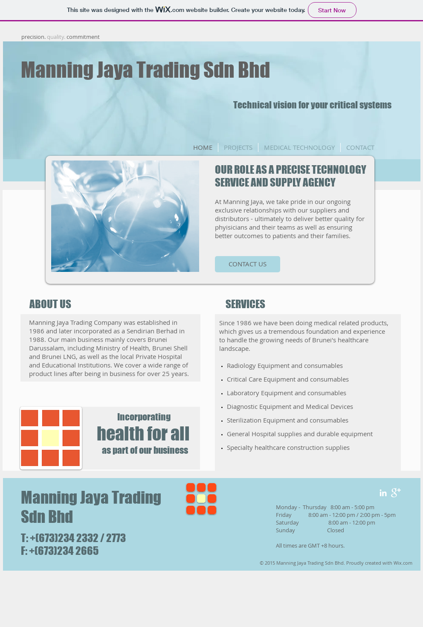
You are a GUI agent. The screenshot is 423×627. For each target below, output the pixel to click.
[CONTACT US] (247, 264)
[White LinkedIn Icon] (383, 493)
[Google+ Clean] (396, 493)
